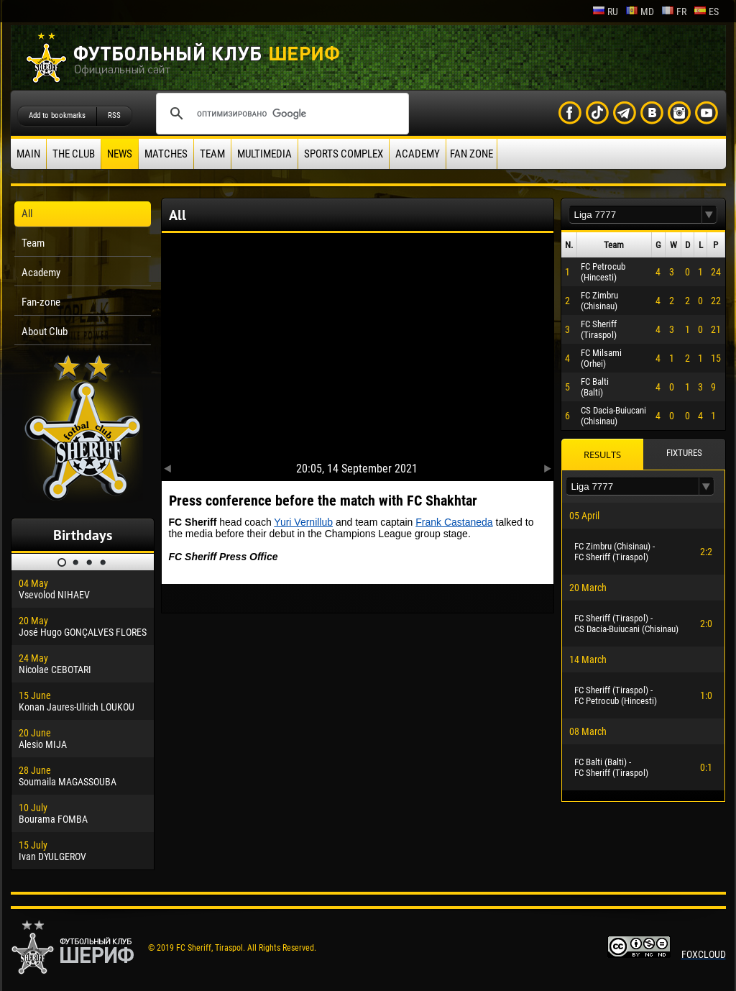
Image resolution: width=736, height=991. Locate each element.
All (27, 213)
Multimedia (264, 153)
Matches (166, 153)
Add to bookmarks (57, 115)
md (639, 11)
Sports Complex (343, 153)
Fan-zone (41, 302)
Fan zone (471, 153)
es (706, 11)
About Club (45, 331)
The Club (73, 153)
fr (673, 11)
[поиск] (280, 113)
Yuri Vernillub (303, 522)
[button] (709, 215)
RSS (114, 115)
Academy (417, 153)
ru (605, 11)
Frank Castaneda (453, 522)
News (119, 153)
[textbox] (635, 215)
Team (212, 153)
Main (28, 153)
